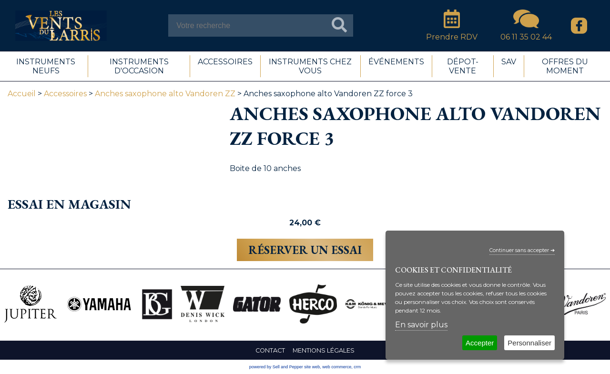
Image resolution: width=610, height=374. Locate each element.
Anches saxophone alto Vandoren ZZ (165, 93)
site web (312, 366)
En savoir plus (421, 324)
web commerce (336, 366)
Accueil (22, 93)
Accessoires (65, 93)
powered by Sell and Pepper (276, 366)
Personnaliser (529, 343)
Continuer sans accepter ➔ (522, 250)
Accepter (480, 343)
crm (357, 366)
